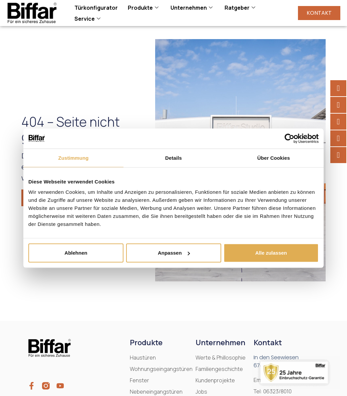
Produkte (143, 8)
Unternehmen (191, 8)
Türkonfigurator (96, 7)
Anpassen (174, 253)
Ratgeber (240, 8)
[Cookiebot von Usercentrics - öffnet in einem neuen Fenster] (289, 138)
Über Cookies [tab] (273, 157)
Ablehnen (75, 253)
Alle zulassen (271, 253)
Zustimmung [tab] (73, 157)
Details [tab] (173, 157)
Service (87, 19)
